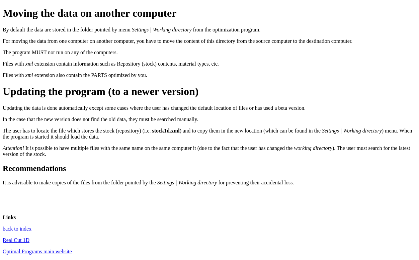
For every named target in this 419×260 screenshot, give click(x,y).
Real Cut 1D (16, 240)
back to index (17, 229)
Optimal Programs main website (37, 251)
